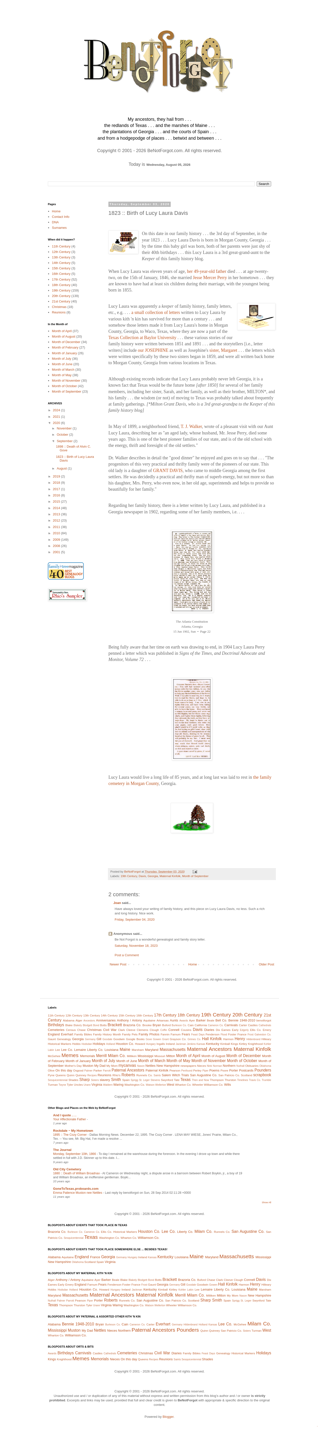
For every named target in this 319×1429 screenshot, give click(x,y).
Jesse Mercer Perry (210, 277)
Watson (150, 1084)
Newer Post (118, 964)
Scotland (246, 1075)
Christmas (59, 307)
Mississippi (145, 1056)
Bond (96, 1025)
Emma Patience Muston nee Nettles (78, 1192)
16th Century (61, 274)
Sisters (95, 1080)
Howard (140, 1043)
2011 (57, 527)
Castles (253, 1025)
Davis (142, 876)
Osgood (78, 1070)
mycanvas (127, 1065)
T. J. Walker (191, 426)
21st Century (61, 301)
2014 (57, 508)
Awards (183, 1020)
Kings (234, 1043)
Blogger (167, 1417)
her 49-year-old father (206, 271)
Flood (224, 1034)
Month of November (66, 380)
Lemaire (80, 1050)
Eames (225, 1029)
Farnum (176, 1034)
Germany (90, 1039)
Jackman (181, 1044)
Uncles (78, 1084)
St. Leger (144, 1080)
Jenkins (191, 1044)
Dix (218, 1029)
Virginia (96, 1084)
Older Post (266, 964)
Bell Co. (221, 1020)
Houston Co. (125, 1044)
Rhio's (116, 1075)
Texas (185, 1079)
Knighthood (255, 1043)
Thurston (230, 1079)
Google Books (135, 1039)
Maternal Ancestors (209, 1049)
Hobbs (76, 1043)
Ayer (192, 1020)
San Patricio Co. (229, 1075)
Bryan (157, 1025)
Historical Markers (59, 1043)
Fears (186, 1034)
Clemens (142, 1029)
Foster (232, 1034)
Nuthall (240, 1066)
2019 (57, 476)
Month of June (62, 364)
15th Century (61, 268)
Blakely (78, 1025)
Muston (88, 1066)
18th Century (61, 285)
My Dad (99, 1066)
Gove (149, 1039)
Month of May (62, 375)
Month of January (64, 353)
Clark (121, 1029)
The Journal (62, 1150)
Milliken (132, 1056)
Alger (79, 1020)
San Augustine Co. (203, 1075)
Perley (197, 1070)
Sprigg (134, 1080)
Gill (99, 1039)
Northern (229, 1066)
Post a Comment (127, 955)
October (63, 434)
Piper (205, 1070)
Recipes (92, 1075)
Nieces (201, 1065)
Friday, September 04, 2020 (135, 919)
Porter (233, 1070)
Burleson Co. (179, 1025)
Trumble (266, 1080)
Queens (61, 1075)
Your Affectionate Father (70, 1119)
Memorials (87, 1056)
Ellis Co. (255, 1029)
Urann (87, 1084)
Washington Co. (134, 1084)
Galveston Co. (262, 1034)
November (65, 428)
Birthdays (56, 1025)
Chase (81, 1029)
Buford (166, 1025)
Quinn (71, 1075)
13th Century (61, 257)
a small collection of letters (155, 312)
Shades (74, 1079)
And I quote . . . (64, 1115)
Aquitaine (149, 1020)
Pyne (51, 1075)
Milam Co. (117, 1056)
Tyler (70, 1084)
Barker (201, 1020)
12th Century (61, 252)
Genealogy (64, 1039)
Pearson (174, 1070)
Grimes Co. (194, 1039)
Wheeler (197, 1084)
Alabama (68, 1020)
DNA (55, 222)
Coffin (163, 1030)
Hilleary (266, 1039)
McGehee (54, 1056)
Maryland (151, 1050)
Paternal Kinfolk (157, 1070)
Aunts (174, 1020)
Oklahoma (265, 1066)
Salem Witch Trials (175, 1075)
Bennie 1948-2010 (241, 1020)
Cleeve (130, 1029)
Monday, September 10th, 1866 (75, 1154)
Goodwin (119, 1039)
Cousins (186, 1029)
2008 (57, 546)
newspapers (188, 1065)
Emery (267, 1029)
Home (192, 964)
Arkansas (163, 1020)
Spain (126, 1079)
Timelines (242, 1080)
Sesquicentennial (58, 1080)
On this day (63, 1070)
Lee (57, 1049)
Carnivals (231, 1025)
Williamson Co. (213, 1084)
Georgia (153, 876)
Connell (173, 1030)
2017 (57, 489)
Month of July (61, 358)
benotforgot (263, 1020)
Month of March (63, 369)
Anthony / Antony (129, 1020)
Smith (116, 1079)
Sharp (84, 1079)
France (242, 1034)
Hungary (151, 1044)
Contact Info (60, 217)
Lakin (51, 1050)
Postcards (246, 1070)
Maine (125, 1049)
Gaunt (52, 1039)
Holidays (99, 1044)
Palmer (88, 1070)
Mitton (170, 1056)
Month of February (65, 347)
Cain (191, 1025)
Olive (51, 1070)
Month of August (63, 336)
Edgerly (244, 1030)
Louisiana (111, 1050)
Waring (118, 1084)
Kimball (225, 1043)
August (62, 468)
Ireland (170, 1043)
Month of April (62, 331)
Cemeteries (56, 1030)
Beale (210, 1020)
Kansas (200, 1044)
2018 (57, 482)
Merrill (101, 1056)
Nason (141, 1066)
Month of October (64, 386)
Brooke (147, 1025)
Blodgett (87, 1025)
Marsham (138, 1049)
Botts (103, 1025)
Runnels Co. (144, 1075)
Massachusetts (173, 1049)
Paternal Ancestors (128, 1070)
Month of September (195, 876)
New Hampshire (168, 1066)
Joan (117, 903)
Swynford (167, 1079)
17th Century (61, 279)
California (201, 1025)
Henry (240, 1039)
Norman (217, 1066)
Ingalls (161, 1043)
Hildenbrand (253, 1039)
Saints (157, 1075)
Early (235, 1029)
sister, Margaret (223, 350)
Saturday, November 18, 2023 (136, 946)
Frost (250, 1034)
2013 (57, 514)
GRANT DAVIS (168, 470)
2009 (57, 539)
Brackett (115, 1025)
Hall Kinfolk (212, 1039)
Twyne (62, 1084)
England (54, 1034)
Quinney (81, 1075)
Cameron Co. (215, 1025)
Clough (154, 1029)
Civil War (110, 1030)
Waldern (108, 1084)
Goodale (107, 1039)
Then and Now (200, 1080)
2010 (57, 533)
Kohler (267, 1044)
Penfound (186, 1070)
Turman (53, 1084)
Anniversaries (106, 1020)
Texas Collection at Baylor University (142, 337)
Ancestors (89, 1020)
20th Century (61, 296)
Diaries (209, 1030)
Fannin (164, 1034)
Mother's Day (73, 1065)
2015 (57, 501)
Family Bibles (83, 1034)
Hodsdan (86, 1044)
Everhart (67, 1034)
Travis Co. (255, 1080)
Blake (69, 1025)
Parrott (107, 1070)
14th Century (61, 263)
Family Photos (149, 1034)
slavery (105, 1080)
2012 (57, 520)
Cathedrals (265, 1025)
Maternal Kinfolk (170, 876)
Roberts (128, 1075)
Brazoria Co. (132, 1025)
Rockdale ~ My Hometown (73, 1130)
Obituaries (251, 1065)
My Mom (112, 1065)
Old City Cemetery (67, 1169)
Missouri (159, 1056)
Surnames (59, 228)
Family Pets (130, 1034)
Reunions (59, 312)
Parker (97, 1070)
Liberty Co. (95, 1050)
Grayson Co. (178, 1039)
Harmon (228, 1039)
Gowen (157, 1039)
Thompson (217, 1079)
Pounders (262, 1070)
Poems (214, 1070)
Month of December (66, 342)
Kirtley (243, 1043)
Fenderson (213, 1034)
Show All (266, 1202)
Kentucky (212, 1044)
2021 (57, 416)
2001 (57, 552)
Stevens (155, 1080)
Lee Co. (67, 1050)
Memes (70, 1055)
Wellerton (160, 1084)
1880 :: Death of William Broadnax (77, 1173)
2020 (57, 423)
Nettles (150, 1066)
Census (71, 1029)
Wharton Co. (183, 1084)
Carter (243, 1025)
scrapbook (262, 1075)
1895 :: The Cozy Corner (70, 1134)
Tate (176, 1079)
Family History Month (107, 1034)
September (65, 441)
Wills (227, 1084)
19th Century (129, 876)
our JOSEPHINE (153, 350)
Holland (110, 1044)
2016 (57, 495)
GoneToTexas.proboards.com (75, 1189)
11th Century (61, 246)
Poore (224, 1070)
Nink (209, 1066)
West (170, 1084)
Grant (165, 1039)
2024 (57, 410)
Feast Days (198, 1034)
